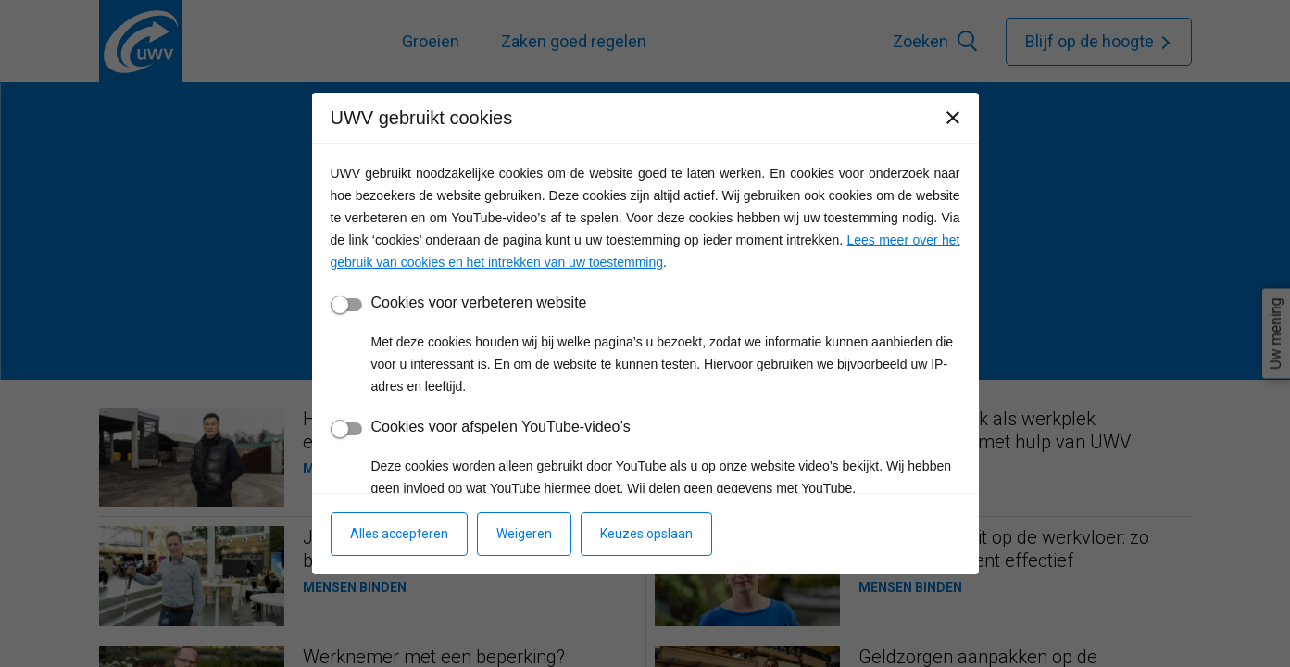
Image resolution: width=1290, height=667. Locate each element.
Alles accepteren (399, 533)
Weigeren (524, 533)
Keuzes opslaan (646, 533)
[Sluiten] (953, 117)
